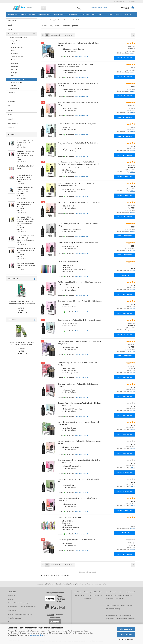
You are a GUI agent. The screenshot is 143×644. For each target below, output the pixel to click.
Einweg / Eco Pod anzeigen (18, 37)
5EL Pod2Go (15, 85)
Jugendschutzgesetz (14, 618)
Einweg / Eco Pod (44, 14)
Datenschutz (12, 622)
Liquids (23, 14)
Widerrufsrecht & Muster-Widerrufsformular (21, 606)
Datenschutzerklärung (37, 635)
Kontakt (10, 599)
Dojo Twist (14, 60)
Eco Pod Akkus (14, 88)
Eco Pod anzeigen (16, 47)
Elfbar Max (14, 63)
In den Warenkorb (124, 58)
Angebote (104, 8)
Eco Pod (12, 44)
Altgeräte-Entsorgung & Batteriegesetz (20, 614)
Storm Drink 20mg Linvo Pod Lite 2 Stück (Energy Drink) (77, 124)
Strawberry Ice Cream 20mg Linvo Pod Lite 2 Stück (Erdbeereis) (80, 301)
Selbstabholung (13, 123)
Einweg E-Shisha (15, 41)
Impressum (11, 595)
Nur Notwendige (126, 634)
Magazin (119, 14)
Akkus (110, 14)
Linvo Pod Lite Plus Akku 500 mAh (70, 517)
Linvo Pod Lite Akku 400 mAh (68, 262)
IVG (12, 76)
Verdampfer (72, 14)
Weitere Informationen (126, 639)
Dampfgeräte (59, 14)
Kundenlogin (119, 1)
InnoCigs (14, 72)
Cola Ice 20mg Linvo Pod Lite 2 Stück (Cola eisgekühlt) (76, 539)
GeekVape (14, 69)
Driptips (101, 14)
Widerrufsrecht (12, 610)
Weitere (128, 14)
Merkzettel (131, 1)
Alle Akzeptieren (126, 629)
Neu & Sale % (12, 14)
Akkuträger (84, 14)
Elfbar (13, 50)
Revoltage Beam (16, 82)
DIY (93, 14)
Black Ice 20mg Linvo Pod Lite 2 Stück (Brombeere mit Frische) (79, 320)
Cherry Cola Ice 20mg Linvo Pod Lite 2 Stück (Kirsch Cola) (78, 243)
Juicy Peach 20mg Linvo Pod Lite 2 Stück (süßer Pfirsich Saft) (79, 202)
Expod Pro (14, 66)
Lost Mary (14, 53)
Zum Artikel (124, 275)
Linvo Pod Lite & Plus (17, 79)
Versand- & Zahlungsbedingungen (18, 603)
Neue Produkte (95, 8)
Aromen (32, 14)
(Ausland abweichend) (81, 56)
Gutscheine (11, 128)
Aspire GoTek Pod (17, 57)
